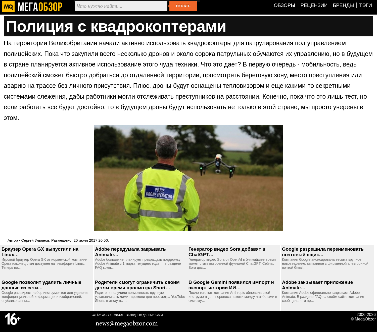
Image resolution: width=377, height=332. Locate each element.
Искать (183, 6)
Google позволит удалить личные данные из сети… (41, 285)
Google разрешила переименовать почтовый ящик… (323, 251)
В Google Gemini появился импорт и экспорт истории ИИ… (231, 285)
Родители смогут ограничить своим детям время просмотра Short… (137, 285)
